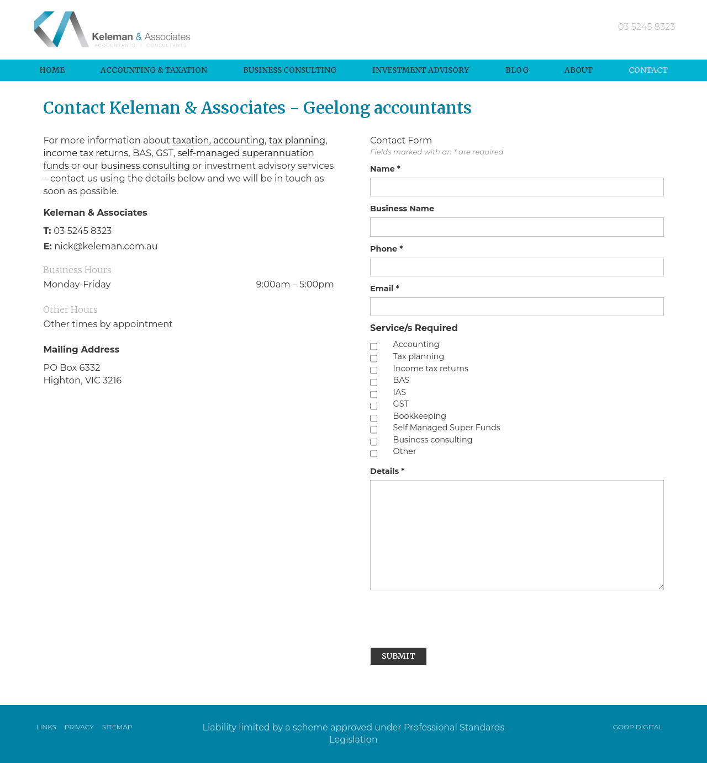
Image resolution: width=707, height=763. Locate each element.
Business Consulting (289, 70)
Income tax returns (431, 369)
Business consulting (433, 440)
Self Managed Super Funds (446, 428)
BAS (401, 380)
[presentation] (454, 617)
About (578, 70)
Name (385, 169)
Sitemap (117, 727)
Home (52, 70)
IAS (400, 392)
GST (401, 404)
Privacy (79, 727)
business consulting (146, 164)
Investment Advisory (420, 70)
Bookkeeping (419, 416)
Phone (386, 249)
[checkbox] (373, 346)
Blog (517, 70)
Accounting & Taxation (154, 70)
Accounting (416, 345)
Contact (648, 70)
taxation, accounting (218, 139)
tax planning (298, 139)
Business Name (402, 209)
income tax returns (86, 152)
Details (387, 471)
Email (384, 289)
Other (404, 452)
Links (46, 727)
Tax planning (419, 356)
